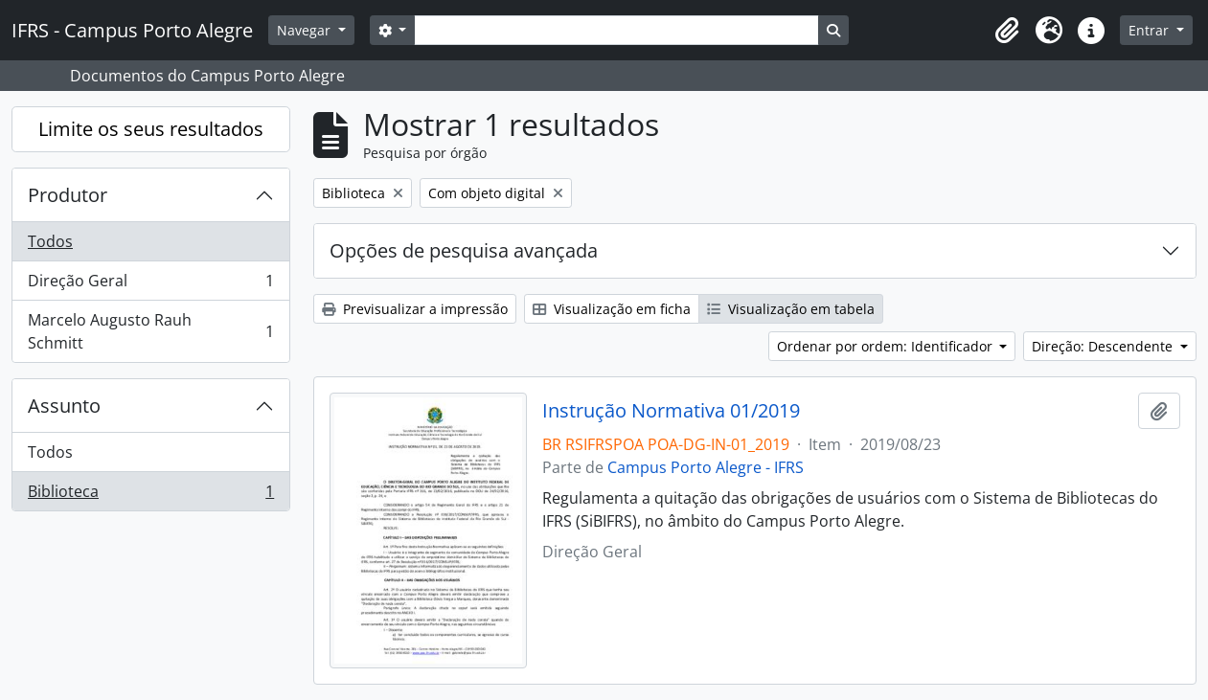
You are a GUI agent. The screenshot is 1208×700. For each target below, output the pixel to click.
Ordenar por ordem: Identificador (886, 346)
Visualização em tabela (791, 309)
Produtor (67, 195)
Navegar (305, 30)
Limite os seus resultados (150, 129)
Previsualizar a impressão (415, 309)
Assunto (64, 405)
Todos (50, 241)
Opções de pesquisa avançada (464, 250)
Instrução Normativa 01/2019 (671, 410)
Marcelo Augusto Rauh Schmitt (150, 331)
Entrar (1150, 30)
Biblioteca (150, 495)
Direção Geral (150, 285)
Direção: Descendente (1104, 346)
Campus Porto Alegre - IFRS (705, 467)
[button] (1007, 31)
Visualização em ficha (612, 309)
